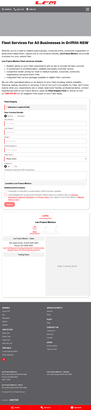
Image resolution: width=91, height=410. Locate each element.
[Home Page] (45, 3)
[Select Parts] (56, 230)
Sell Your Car (7, 343)
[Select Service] (45, 230)
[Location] (35, 230)
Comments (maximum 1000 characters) (45, 174)
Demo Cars (6, 336)
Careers (50, 338)
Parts (49, 315)
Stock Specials (8, 355)
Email (45, 140)
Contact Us (51, 331)
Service (49, 311)
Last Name (45, 131)
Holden (5, 325)
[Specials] (76, 407)
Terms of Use (52, 349)
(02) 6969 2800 (26, 246)
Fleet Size (45, 157)
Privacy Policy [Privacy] (43, 197)
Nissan (4, 321)
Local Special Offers (10, 351)
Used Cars (6, 340)
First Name (45, 122)
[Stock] (15, 407)
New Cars (6, 333)
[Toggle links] (10, 400)
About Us (50, 334)
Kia (3, 315)
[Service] (45, 407)
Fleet (48, 323)
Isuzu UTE (6, 311)
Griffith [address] (45, 216)
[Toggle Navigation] (87, 9)
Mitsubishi (6, 318)
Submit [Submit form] (9, 204)
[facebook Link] (3, 359)
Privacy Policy (52, 346)
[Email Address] (23, 249)
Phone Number (45, 148)
